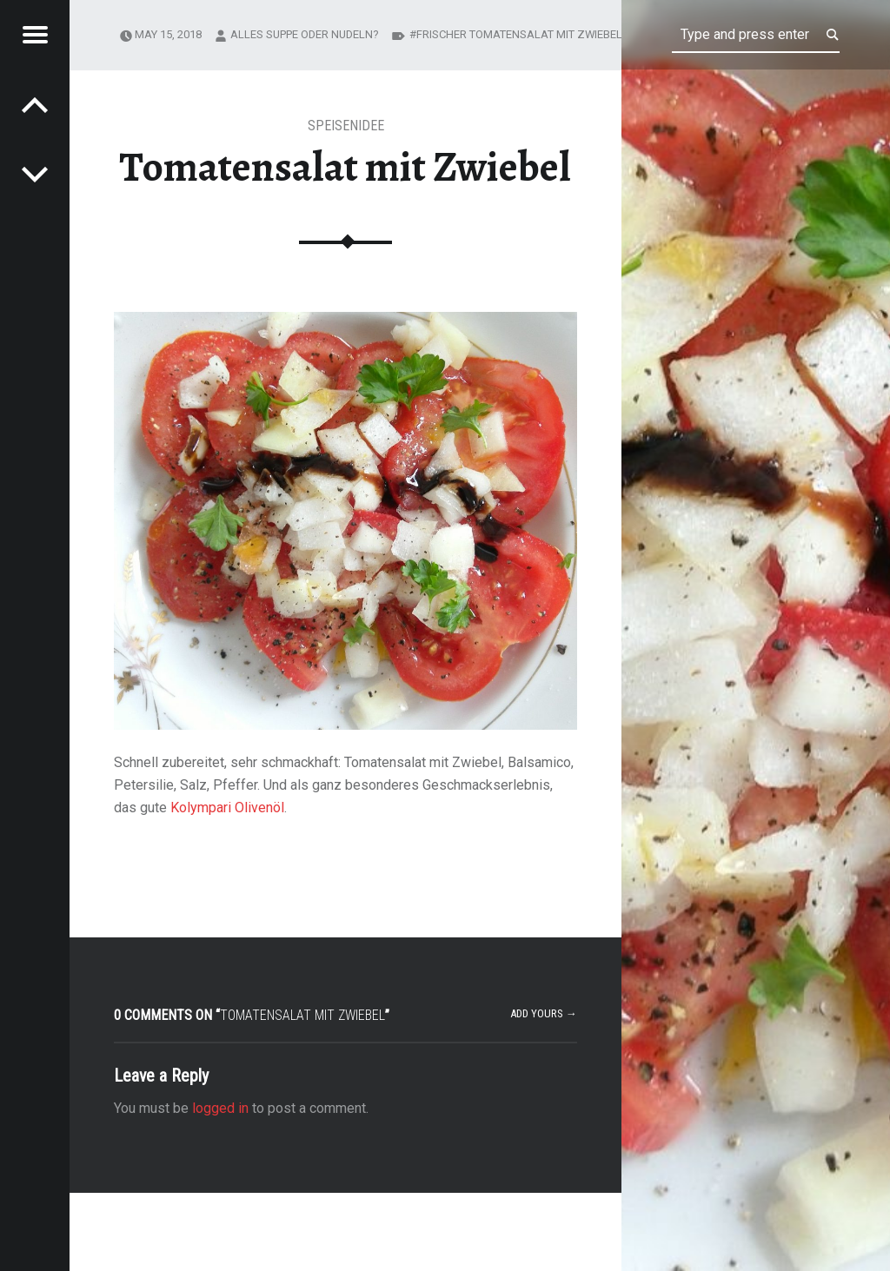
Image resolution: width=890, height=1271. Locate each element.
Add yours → (543, 1013)
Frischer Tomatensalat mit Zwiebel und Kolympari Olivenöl (588, 34)
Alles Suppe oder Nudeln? (304, 34)
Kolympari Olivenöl (227, 807)
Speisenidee (346, 125)
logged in (220, 1108)
